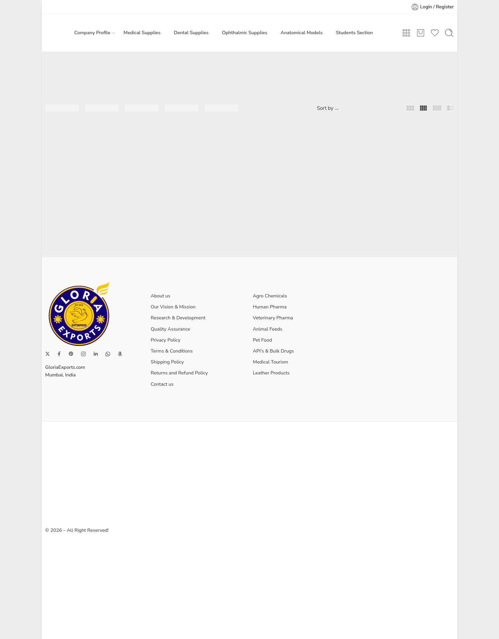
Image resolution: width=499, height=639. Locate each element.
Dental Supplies (191, 32)
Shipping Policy (167, 362)
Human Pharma (270, 306)
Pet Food (262, 340)
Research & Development (178, 317)
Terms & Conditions (172, 351)
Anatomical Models (302, 32)
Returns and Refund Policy (179, 372)
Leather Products (271, 372)
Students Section (354, 32)
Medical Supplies (142, 32)
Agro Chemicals (270, 295)
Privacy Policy (165, 340)
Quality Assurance (170, 329)
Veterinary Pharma (273, 317)
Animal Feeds (267, 329)
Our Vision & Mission (173, 306)
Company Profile (92, 32)
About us (160, 295)
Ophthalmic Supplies (244, 32)
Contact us (162, 384)
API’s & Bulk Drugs (273, 351)
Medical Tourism (270, 362)
